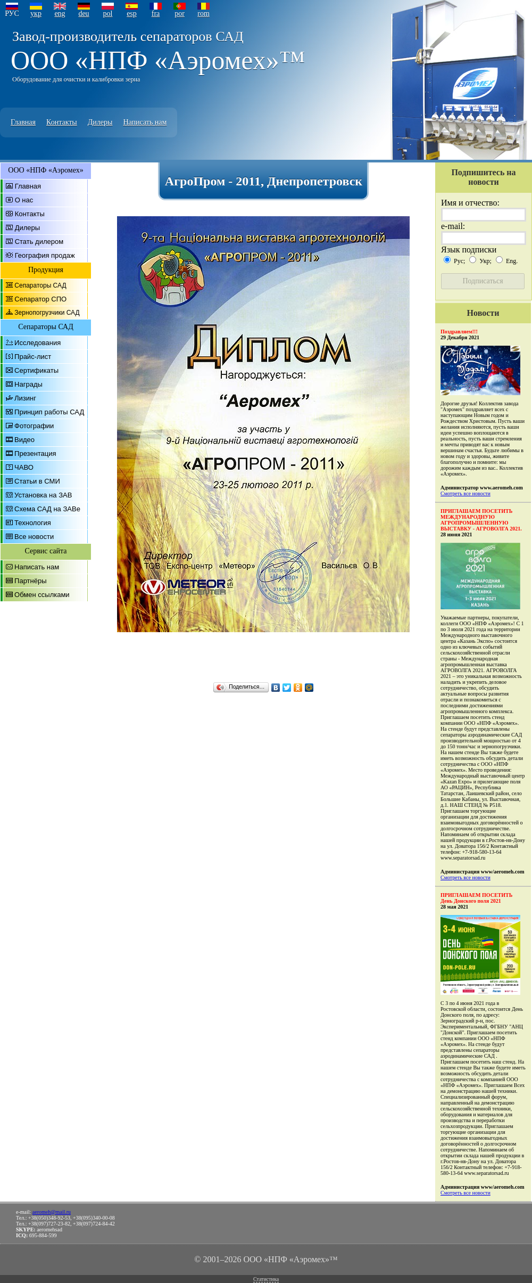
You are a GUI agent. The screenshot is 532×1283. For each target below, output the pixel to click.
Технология (32, 523)
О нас (24, 200)
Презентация (35, 453)
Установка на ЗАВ (43, 495)
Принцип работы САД (49, 412)
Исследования (37, 343)
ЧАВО (24, 467)
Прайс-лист (32, 357)
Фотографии (34, 426)
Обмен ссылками (42, 595)
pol (108, 14)
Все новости (34, 537)
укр (35, 14)
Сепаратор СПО (40, 299)
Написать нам (145, 122)
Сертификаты (36, 370)
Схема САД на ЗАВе (47, 509)
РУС (12, 14)
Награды (28, 384)
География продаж (45, 255)
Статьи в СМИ (37, 481)
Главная (23, 122)
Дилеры (100, 122)
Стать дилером (39, 242)
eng (59, 14)
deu (83, 14)
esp (132, 14)
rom (203, 14)
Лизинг (25, 398)
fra (156, 14)
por (179, 14)
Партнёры (30, 581)
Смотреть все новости (465, 493)
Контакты (61, 122)
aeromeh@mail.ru (51, 1212)
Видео (24, 440)
